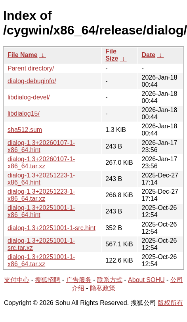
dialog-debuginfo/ (32, 81)
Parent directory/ (31, 68)
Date (148, 54)
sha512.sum (25, 129)
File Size (111, 55)
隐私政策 (102, 288)
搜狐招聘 (47, 279)
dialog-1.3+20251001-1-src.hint (51, 228)
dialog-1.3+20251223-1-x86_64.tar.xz (41, 195)
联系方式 (109, 279)
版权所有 (170, 302)
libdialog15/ (24, 113)
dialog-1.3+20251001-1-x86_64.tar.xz (41, 260)
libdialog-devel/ (29, 97)
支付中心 (16, 279)
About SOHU (146, 279)
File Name (23, 54)
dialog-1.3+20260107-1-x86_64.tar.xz (41, 163)
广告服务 (79, 279)
